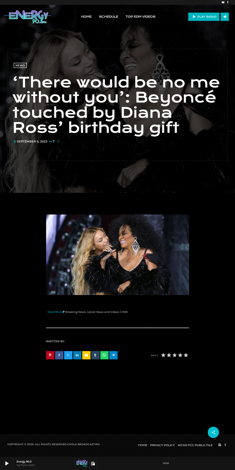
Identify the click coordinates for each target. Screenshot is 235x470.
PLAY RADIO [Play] (204, 16)
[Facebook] (227, 2)
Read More (54, 312)
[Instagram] (223, 2)
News (20, 65)
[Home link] (27, 17)
